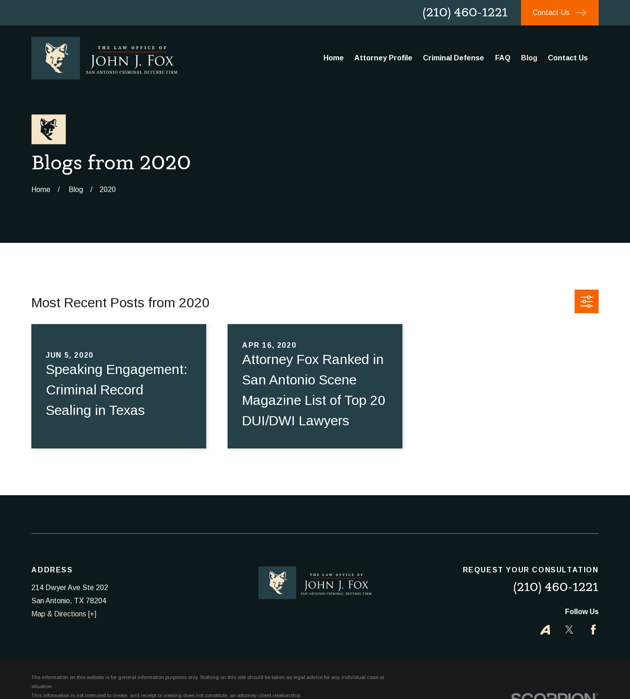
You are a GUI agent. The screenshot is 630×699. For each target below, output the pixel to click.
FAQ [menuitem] (503, 58)
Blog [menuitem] (529, 58)
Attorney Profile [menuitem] (383, 58)
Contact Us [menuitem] (568, 58)
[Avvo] (545, 630)
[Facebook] (593, 630)
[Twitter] (569, 630)
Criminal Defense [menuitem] (453, 58)
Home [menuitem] (333, 58)
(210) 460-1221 (465, 12)
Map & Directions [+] (63, 614)
